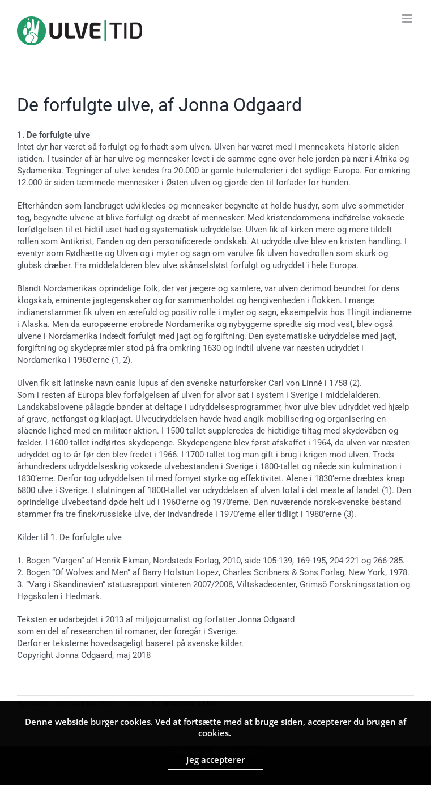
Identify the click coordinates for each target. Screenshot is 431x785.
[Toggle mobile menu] (408, 18)
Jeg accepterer (215, 759)
